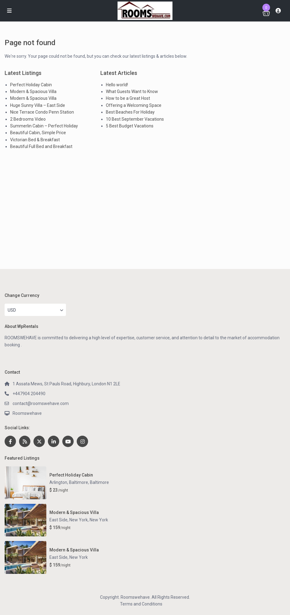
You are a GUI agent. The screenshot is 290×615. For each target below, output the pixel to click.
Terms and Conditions (141, 603)
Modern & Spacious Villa (33, 91)
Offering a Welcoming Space (133, 105)
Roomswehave (27, 413)
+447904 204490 (29, 393)
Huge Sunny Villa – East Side (37, 105)
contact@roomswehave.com (41, 403)
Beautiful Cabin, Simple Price (38, 132)
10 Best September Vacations (135, 119)
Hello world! (117, 84)
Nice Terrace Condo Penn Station (42, 112)
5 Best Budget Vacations (129, 125)
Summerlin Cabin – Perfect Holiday (44, 125)
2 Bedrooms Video (28, 119)
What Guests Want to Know (132, 91)
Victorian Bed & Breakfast (35, 139)
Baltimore (99, 482)
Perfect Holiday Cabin (31, 84)
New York (99, 519)
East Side (58, 557)
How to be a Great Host (128, 98)
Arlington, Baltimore (68, 482)
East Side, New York (68, 519)
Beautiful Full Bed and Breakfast (41, 146)
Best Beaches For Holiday (130, 112)
